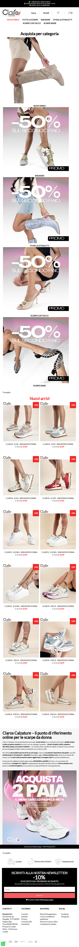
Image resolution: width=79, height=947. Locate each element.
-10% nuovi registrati (40, 2)
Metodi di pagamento (48, 914)
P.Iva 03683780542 (10, 924)
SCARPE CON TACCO (32, 23)
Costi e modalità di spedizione (47, 918)
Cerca (33, 13)
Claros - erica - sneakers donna (58, 606)
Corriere (19, 861)
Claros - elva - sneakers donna (58, 444)
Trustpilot (6, 392)
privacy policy (48, 900)
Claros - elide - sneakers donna (58, 498)
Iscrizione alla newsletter (26, 923)
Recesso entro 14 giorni (43, 861)
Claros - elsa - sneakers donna (21, 444)
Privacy (24, 919)
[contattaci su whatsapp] (3, 944)
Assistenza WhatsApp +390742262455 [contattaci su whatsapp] (39, 847)
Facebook (65, 914)
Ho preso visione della (40, 900)
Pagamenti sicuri (68, 861)
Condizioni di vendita (48, 924)
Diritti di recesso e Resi (49, 922)
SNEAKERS (45, 20)
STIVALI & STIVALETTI (62, 20)
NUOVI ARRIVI (13, 20)
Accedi (46, 13)
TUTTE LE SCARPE (30, 20)
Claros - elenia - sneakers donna (21, 552)
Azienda (24, 917)
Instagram (65, 917)
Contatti (24, 914)
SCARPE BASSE (50, 23)
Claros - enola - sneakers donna (21, 714)
